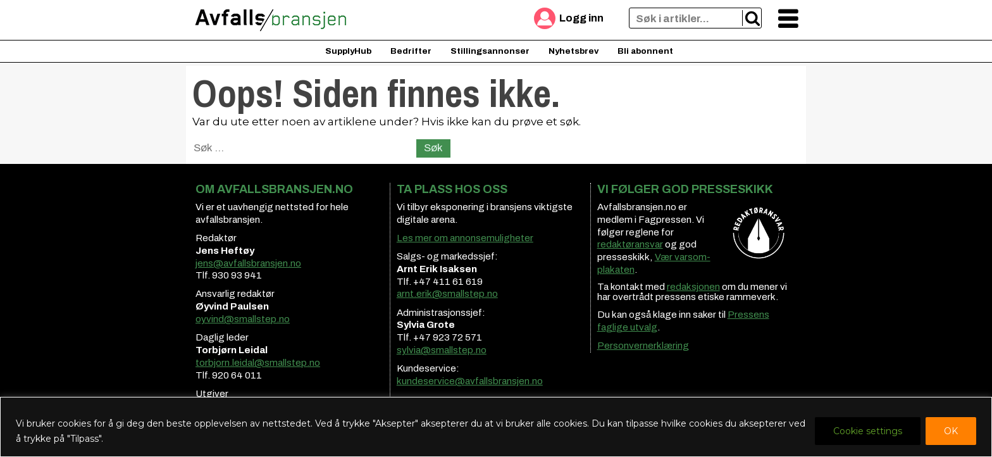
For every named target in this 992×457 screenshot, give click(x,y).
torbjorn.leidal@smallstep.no (257, 363)
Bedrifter (410, 51)
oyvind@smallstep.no (242, 319)
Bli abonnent (645, 51)
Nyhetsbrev (573, 51)
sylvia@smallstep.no (442, 350)
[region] (496, 427)
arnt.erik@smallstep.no (447, 294)
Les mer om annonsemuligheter (465, 238)
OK (951, 431)
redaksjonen (693, 287)
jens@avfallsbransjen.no (248, 263)
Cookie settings (867, 431)
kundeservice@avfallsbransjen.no (470, 381)
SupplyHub (348, 51)
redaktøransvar (630, 244)
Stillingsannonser (490, 51)
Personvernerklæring (643, 346)
